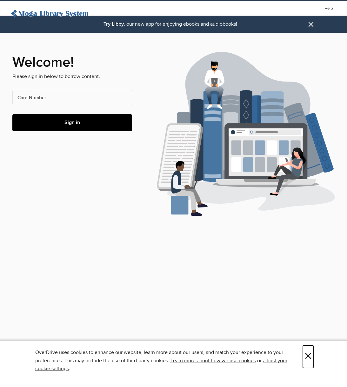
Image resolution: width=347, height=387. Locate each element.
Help (328, 8)
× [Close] (308, 357)
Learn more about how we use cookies (213, 360)
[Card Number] (72, 97)
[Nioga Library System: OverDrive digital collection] (50, 14)
